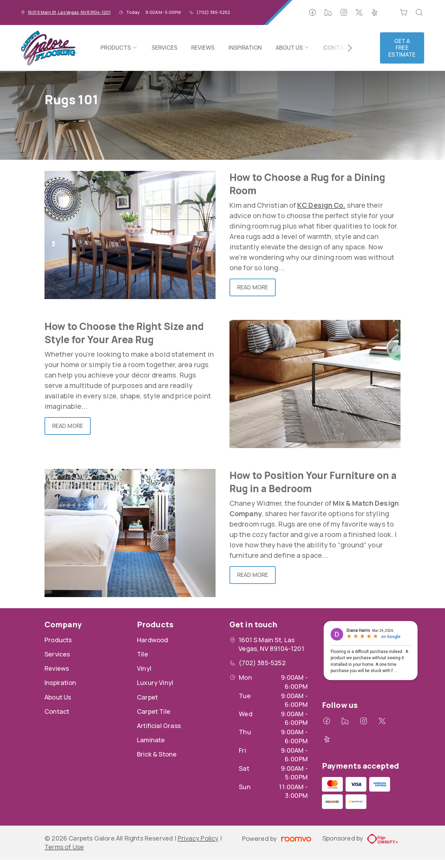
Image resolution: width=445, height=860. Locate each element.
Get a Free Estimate (401, 47)
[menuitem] (119, 48)
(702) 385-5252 (213, 12)
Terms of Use (64, 847)
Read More (252, 287)
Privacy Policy (198, 838)
